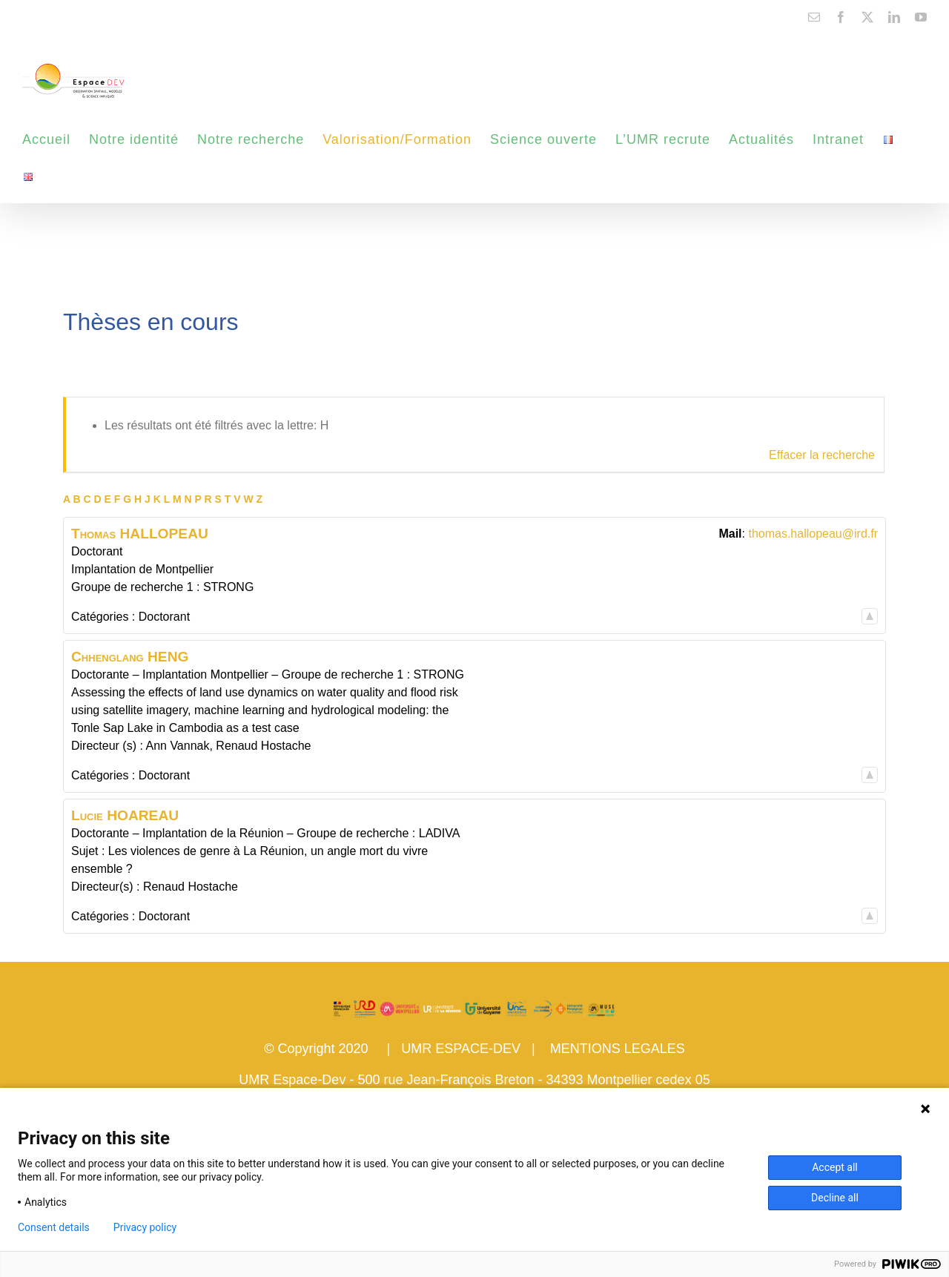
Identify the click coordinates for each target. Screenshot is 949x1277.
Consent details (54, 1227)
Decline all (835, 1198)
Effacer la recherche (822, 455)
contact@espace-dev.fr (67, 16)
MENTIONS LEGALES (617, 1048)
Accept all (835, 1167)
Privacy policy (144, 1227)
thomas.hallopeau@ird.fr (813, 533)
